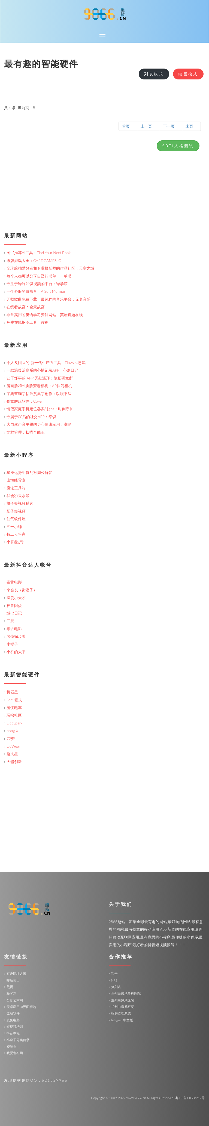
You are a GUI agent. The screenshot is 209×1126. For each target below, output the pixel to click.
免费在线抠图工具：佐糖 (28, 322)
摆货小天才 (16, 597)
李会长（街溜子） (22, 590)
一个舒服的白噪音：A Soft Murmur (36, 291)
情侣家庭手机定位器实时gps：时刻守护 (40, 408)
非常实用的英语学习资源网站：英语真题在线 (45, 314)
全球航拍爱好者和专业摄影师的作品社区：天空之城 (50, 268)
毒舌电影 (14, 582)
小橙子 (12, 644)
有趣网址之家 (16, 973)
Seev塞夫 (14, 700)
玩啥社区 (14, 715)
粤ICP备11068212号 (190, 1098)
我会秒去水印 (18, 495)
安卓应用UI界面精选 (21, 1007)
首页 (128, 126)
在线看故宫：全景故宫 (26, 306)
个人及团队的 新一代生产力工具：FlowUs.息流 (46, 362)
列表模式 (154, 74)
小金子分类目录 (18, 1040)
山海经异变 (16, 480)
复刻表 (116, 987)
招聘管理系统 (121, 1013)
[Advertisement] (104, 192)
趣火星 (12, 753)
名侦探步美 (16, 636)
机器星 (12, 692)
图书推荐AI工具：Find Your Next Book (39, 252)
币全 (114, 973)
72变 (11, 738)
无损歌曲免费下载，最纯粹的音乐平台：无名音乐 (48, 299)
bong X (12, 730)
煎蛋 (10, 987)
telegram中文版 (122, 1020)
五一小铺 (14, 526)
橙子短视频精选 (20, 503)
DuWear (13, 746)
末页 (191, 126)
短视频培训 (15, 1027)
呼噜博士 (13, 980)
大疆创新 (14, 761)
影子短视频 (16, 511)
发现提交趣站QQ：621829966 (36, 1080)
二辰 (10, 620)
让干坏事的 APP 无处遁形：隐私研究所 (40, 378)
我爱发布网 (15, 1053)
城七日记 (14, 613)
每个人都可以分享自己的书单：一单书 (39, 276)
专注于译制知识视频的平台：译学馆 (37, 283)
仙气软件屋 (16, 518)
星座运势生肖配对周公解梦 (29, 472)
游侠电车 (14, 707)
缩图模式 (188, 74)
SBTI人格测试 (178, 145)
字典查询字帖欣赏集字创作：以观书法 (39, 393)
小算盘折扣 (16, 541)
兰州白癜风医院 (122, 1000)
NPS (114, 980)
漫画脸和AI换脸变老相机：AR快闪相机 (39, 385)
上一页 (148, 126)
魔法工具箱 (16, 488)
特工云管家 (16, 534)
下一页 (171, 126)
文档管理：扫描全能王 (26, 432)
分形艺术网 (15, 1000)
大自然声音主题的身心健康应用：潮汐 (39, 424)
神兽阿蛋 (14, 605)
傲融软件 (13, 1013)
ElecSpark (14, 723)
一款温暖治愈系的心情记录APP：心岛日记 (42, 370)
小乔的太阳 (16, 651)
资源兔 (11, 1046)
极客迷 (11, 993)
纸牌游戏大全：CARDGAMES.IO (34, 260)
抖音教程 (13, 1033)
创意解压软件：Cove (24, 401)
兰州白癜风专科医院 (126, 993)
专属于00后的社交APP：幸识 (31, 416)
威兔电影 (13, 1020)
